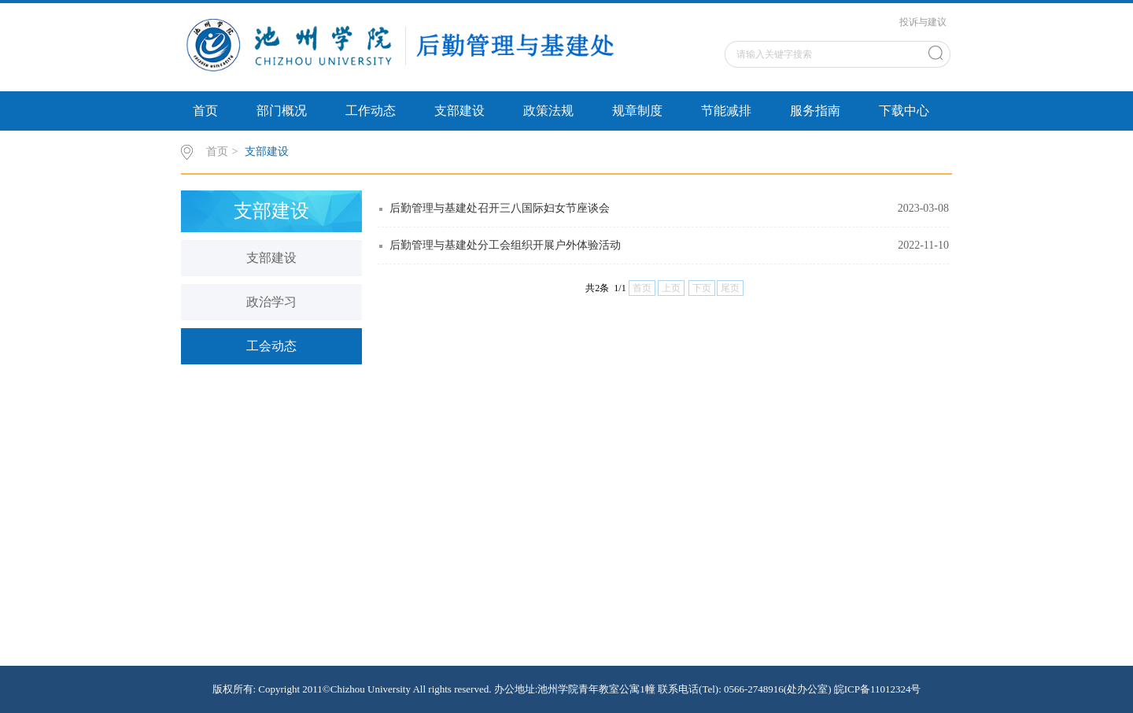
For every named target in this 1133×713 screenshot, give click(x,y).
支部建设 (459, 110)
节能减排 (726, 110)
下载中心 (904, 110)
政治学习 (271, 301)
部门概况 (281, 110)
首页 (205, 110)
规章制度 (637, 110)
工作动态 (370, 110)
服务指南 (815, 110)
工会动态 (271, 346)
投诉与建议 (923, 22)
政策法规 (548, 110)
